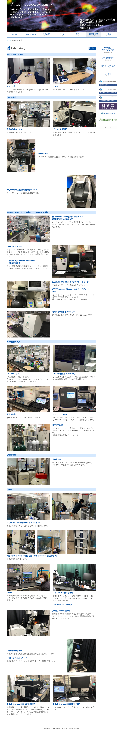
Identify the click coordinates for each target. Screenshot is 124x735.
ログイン (108, 127)
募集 (109, 34)
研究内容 (46, 34)
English (92, 48)
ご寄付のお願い (108, 59)
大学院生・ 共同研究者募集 (108, 50)
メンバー (62, 34)
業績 (78, 34)
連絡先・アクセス (108, 67)
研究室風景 (93, 34)
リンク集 (108, 75)
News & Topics (30, 35)
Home (14, 35)
